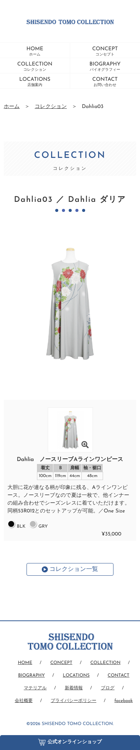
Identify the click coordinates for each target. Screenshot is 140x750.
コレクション (51, 106)
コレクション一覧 (73, 569)
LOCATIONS (34, 82)
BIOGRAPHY (105, 66)
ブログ (108, 688)
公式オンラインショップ (70, 740)
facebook (123, 701)
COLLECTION (34, 66)
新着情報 (74, 688)
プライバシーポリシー (73, 701)
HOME (35, 51)
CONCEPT (105, 51)
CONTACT (105, 82)
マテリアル (35, 688)
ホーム (12, 106)
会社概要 (23, 701)
